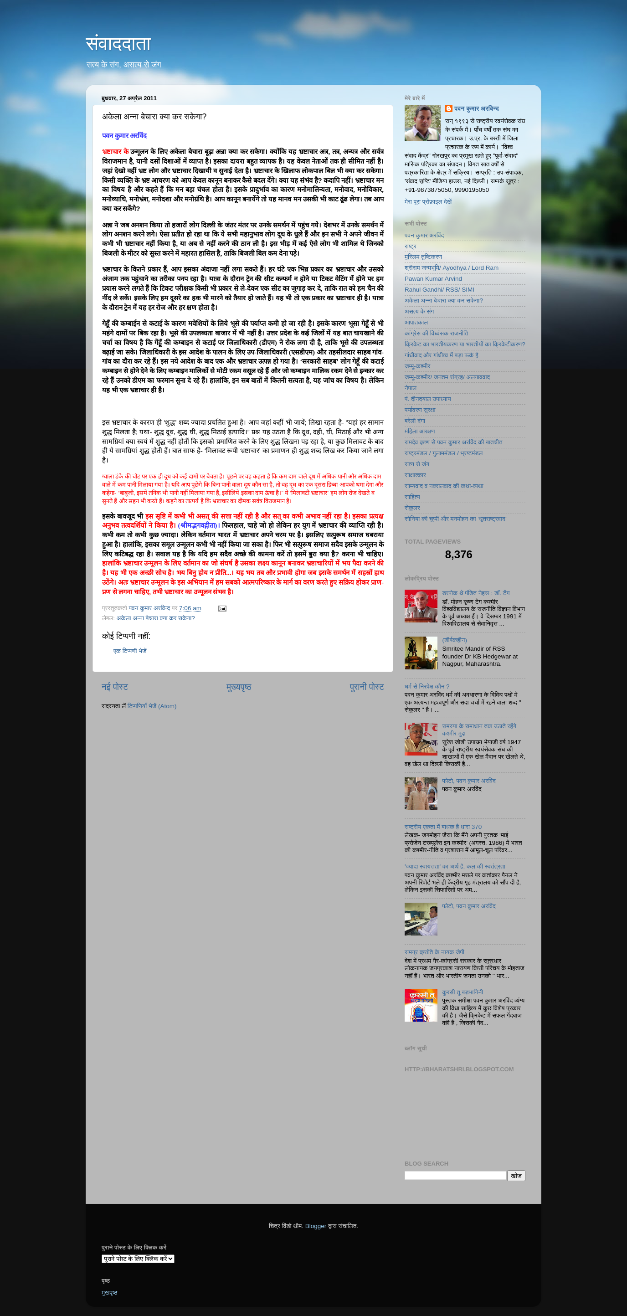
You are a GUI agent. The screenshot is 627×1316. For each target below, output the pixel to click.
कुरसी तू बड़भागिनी (462, 992)
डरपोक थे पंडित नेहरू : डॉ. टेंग (475, 593)
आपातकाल (416, 322)
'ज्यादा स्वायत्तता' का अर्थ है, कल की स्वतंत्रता (455, 866)
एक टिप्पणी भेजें (130, 651)
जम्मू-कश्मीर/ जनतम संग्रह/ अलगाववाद (447, 377)
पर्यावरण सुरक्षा (420, 409)
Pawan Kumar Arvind (433, 278)
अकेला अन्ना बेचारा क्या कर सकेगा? (156, 618)
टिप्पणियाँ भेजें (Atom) (152, 706)
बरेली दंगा (415, 420)
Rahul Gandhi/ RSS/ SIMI (439, 289)
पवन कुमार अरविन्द (476, 108)
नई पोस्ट (115, 687)
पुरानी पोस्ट (367, 687)
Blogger (316, 1226)
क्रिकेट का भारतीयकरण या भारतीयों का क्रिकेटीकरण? (465, 344)
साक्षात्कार (415, 475)
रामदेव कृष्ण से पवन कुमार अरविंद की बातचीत (454, 442)
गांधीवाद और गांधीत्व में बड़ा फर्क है (441, 355)
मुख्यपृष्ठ (238, 687)
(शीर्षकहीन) (454, 640)
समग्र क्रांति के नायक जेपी (434, 952)
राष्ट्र (410, 246)
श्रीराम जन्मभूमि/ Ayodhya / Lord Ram (452, 267)
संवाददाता (118, 43)
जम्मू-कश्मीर (417, 366)
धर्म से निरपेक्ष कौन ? (427, 686)
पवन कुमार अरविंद (424, 235)
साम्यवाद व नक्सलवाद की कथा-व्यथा (444, 486)
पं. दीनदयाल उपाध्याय (428, 399)
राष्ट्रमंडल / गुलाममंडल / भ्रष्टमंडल (444, 453)
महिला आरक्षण (420, 431)
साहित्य (412, 497)
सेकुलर (412, 507)
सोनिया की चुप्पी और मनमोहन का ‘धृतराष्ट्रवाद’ (456, 518)
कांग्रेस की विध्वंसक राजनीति (436, 333)
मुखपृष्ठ (110, 1292)
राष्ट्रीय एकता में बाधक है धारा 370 (443, 826)
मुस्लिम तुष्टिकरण (423, 256)
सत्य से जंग (417, 464)
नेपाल (410, 388)
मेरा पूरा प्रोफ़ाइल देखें (428, 201)
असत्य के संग (419, 311)
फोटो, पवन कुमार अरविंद (468, 780)
